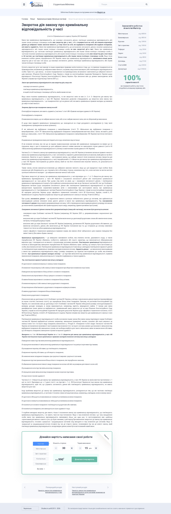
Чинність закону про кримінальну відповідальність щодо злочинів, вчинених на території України (88, 492)
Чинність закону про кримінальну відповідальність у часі (50, 491)
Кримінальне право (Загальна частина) (51, 19)
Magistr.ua (101, 12)
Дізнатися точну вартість (84, 459)
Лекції (32, 19)
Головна (25, 19)
